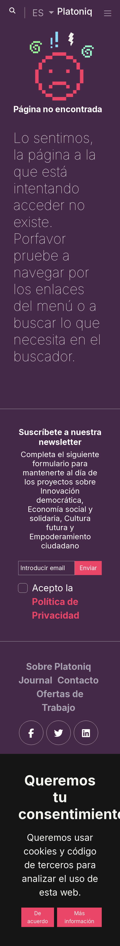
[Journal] (36, 680)
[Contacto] (78, 680)
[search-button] (12, 11)
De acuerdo (37, 917)
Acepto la (55, 601)
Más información (79, 917)
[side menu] (107, 13)
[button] (43, 13)
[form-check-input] (22, 588)
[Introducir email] (46, 568)
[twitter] (58, 733)
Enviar (88, 568)
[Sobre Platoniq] (58, 666)
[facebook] (31, 733)
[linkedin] (86, 733)
